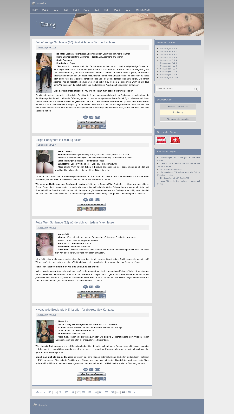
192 (49, 392)
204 (117, 392)
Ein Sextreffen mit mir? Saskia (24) (174, 178)
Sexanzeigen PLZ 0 (168, 48)
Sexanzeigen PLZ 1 (168, 51)
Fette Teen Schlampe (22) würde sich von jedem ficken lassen (76, 222)
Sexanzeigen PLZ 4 (47, 227)
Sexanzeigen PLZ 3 (47, 314)
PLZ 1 (45, 10)
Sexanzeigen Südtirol (169, 77)
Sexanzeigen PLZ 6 (168, 66)
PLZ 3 (65, 10)
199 (89, 392)
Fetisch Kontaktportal (178, 106)
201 (100, 392)
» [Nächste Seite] (134, 392)
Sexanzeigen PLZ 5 (168, 63)
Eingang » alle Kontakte (178, 119)
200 (95, 392)
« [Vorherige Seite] (44, 392)
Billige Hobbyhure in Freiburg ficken (59, 140)
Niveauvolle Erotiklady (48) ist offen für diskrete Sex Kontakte (75, 309)
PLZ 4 (76, 10)
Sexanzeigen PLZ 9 (168, 75)
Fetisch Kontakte (142, 10)
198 (83, 392)
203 (112, 392)
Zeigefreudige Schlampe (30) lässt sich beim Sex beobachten (75, 42)
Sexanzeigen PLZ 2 (168, 54)
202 (106, 392)
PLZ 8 (117, 10)
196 (72, 392)
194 (60, 392)
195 (66, 392)
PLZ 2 (55, 10)
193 (55, 392)
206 (129, 392)
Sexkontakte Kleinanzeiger (171, 169)
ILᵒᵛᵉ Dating (178, 112)
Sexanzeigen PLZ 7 (47, 145)
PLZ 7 (107, 10)
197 (77, 392)
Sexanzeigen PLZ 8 (47, 47)
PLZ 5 (86, 10)
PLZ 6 (96, 10)
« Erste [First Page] (38, 392)
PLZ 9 (127, 10)
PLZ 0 (35, 10)
